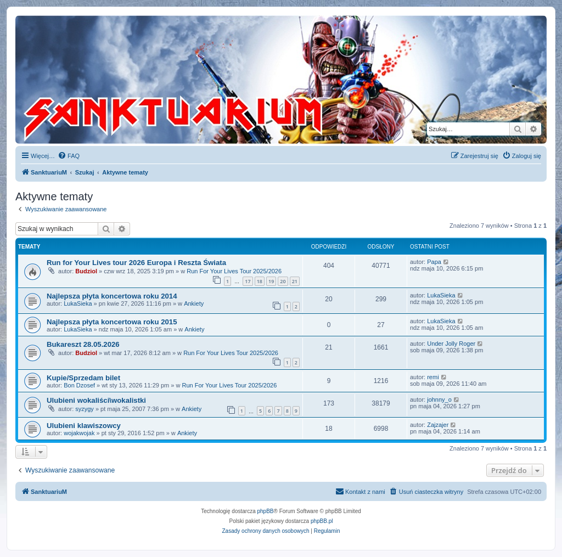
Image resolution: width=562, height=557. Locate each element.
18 (259, 281)
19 (271, 281)
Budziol (86, 271)
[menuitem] (69, 155)
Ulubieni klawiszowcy (84, 425)
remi (433, 377)
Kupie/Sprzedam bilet (83, 378)
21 (294, 281)
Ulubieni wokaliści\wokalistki (96, 400)
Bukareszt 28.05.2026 (83, 344)
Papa (434, 261)
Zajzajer (437, 424)
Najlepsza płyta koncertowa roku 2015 (112, 322)
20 (282, 281)
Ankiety (194, 303)
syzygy (84, 409)
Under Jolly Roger (451, 343)
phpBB (265, 511)
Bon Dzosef (79, 385)
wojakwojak (79, 433)
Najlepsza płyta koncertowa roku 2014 (112, 296)
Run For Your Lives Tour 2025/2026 (234, 271)
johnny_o (439, 399)
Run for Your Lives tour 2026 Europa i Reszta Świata (136, 262)
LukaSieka (78, 303)
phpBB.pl (322, 521)
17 (247, 281)
